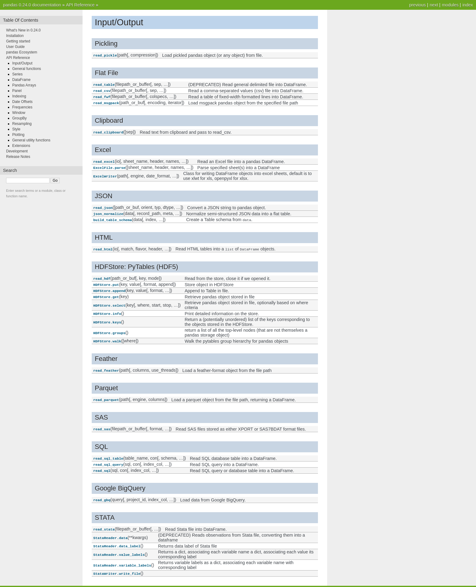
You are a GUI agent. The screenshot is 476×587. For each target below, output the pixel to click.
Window (18, 113)
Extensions (21, 146)
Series (17, 74)
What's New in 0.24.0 (23, 30)
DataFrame (21, 80)
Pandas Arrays (24, 85)
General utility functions (31, 140)
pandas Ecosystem (21, 52)
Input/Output (22, 63)
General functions (26, 69)
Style (16, 129)
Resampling (21, 124)
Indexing (19, 96)
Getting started (18, 41)
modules (450, 4)
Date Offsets (22, 102)
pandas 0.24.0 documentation (32, 4)
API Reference (80, 4)
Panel (17, 91)
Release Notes (18, 157)
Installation (15, 36)
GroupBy (19, 118)
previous (417, 4)
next (434, 4)
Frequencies (22, 107)
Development (17, 151)
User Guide (15, 47)
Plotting (18, 135)
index (468, 4)
